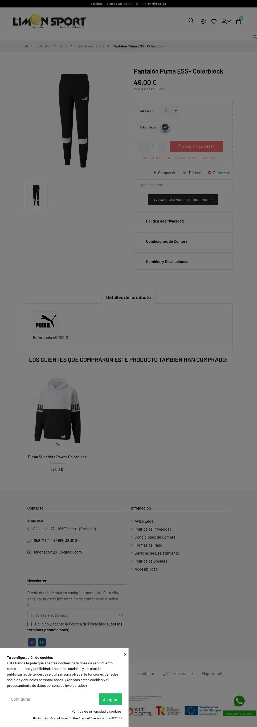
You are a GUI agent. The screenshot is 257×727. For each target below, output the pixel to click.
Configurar (21, 698)
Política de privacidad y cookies (96, 711)
